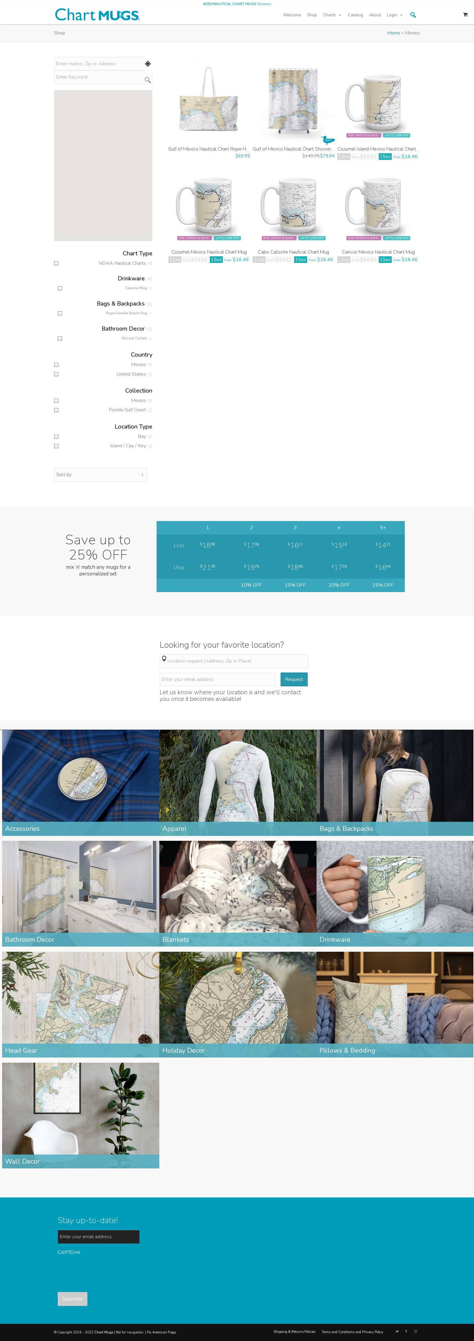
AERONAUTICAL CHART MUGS (229, 4)
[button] (413, 15)
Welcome (292, 15)
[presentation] (104, 1270)
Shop (312, 15)
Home (393, 33)
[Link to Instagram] (415, 1331)
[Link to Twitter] (397, 1331)
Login (395, 15)
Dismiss (264, 4)
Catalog (355, 15)
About (375, 15)
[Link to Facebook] (406, 1331)
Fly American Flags (161, 1332)
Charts (332, 15)
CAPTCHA (69, 1252)
